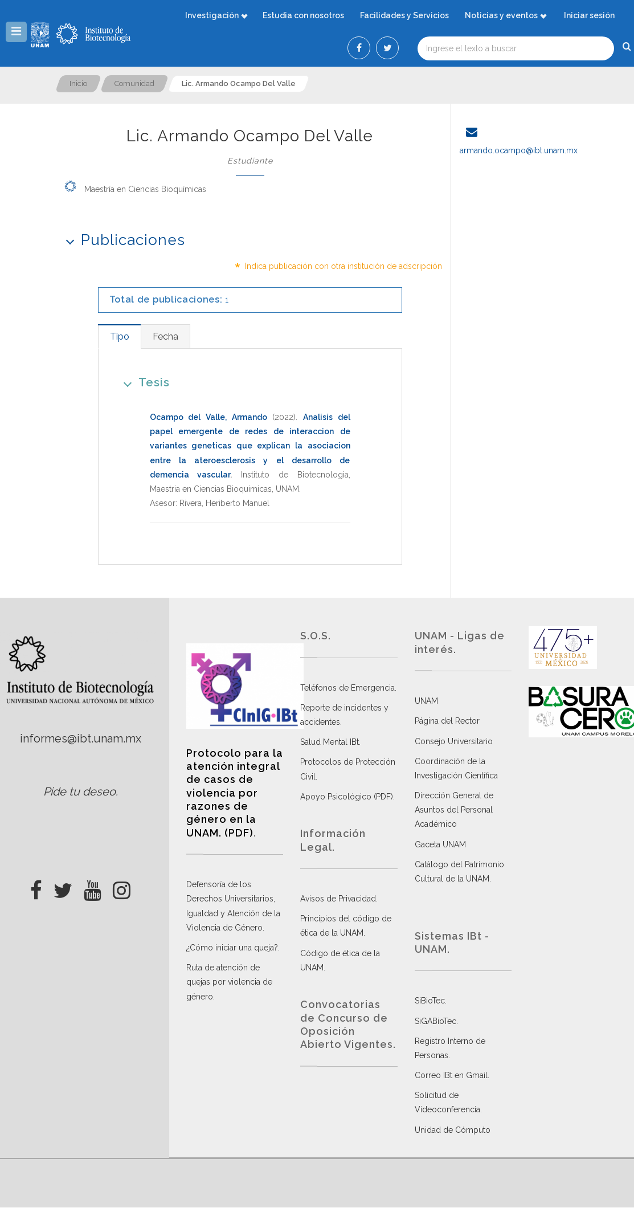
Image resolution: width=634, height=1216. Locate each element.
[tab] (119, 336)
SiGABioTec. (436, 1021)
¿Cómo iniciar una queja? (232, 947)
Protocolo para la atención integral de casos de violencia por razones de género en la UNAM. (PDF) (234, 793)
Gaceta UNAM (440, 844)
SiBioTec (430, 1000)
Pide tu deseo (79, 791)
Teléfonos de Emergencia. (348, 687)
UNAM (426, 700)
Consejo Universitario (454, 741)
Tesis (143, 382)
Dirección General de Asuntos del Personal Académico (454, 810)
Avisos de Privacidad (338, 898)
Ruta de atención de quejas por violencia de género (229, 982)
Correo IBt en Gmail (451, 1075)
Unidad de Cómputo (452, 1130)
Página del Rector (447, 720)
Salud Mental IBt (329, 741)
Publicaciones (121, 239)
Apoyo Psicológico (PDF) (346, 796)
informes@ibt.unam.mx (80, 738)
